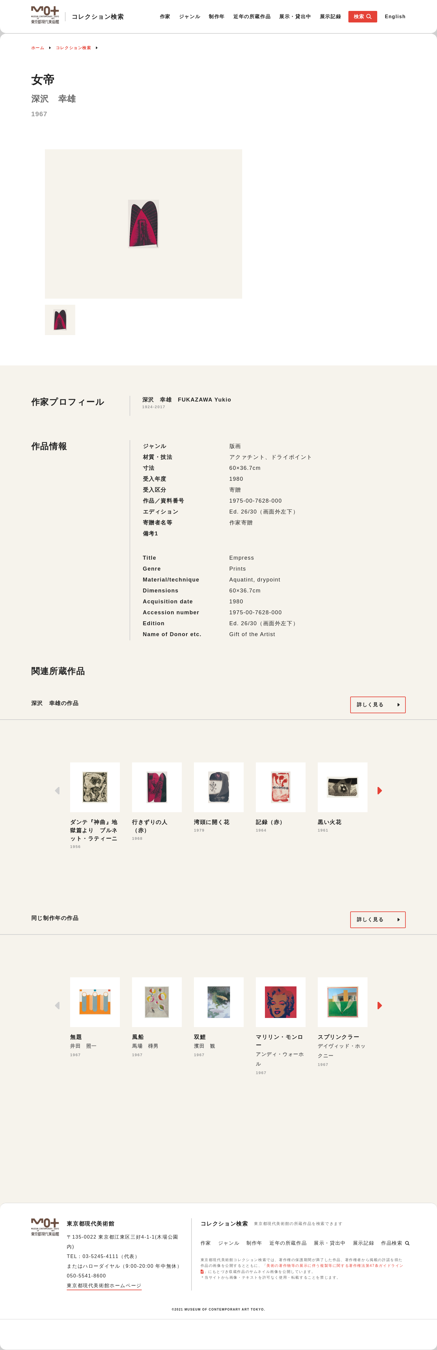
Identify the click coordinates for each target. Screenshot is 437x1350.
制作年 (217, 16)
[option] (143, 224)
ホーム (38, 48)
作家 (165, 16)
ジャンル (189, 16)
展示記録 (330, 16)
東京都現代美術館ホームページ (104, 1285)
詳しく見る (370, 704)
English (395, 16)
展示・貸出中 (295, 16)
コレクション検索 (73, 48)
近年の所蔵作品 (252, 16)
